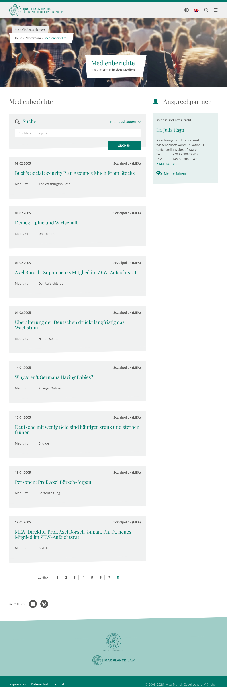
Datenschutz (40, 684)
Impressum (17, 684)
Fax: (159, 159)
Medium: (21, 184)
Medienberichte (55, 38)
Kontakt (60, 684)
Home (17, 38)
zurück (43, 577)
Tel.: (159, 154)
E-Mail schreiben (168, 163)
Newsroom (33, 38)
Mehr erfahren (175, 173)
